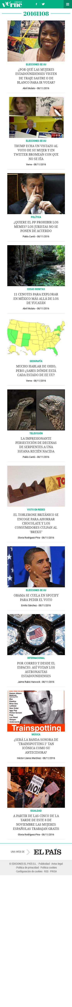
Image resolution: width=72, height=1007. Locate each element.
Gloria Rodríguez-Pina (29, 537)
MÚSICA (36, 734)
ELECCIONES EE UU (36, 64)
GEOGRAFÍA (36, 361)
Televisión (36, 433)
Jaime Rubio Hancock (29, 682)
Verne (12, 4)
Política (36, 217)
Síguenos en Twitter (43, 3)
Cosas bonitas (36, 289)
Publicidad (44, 863)
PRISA (53, 871)
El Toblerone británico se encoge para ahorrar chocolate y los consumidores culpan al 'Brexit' (36, 523)
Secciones (68, 4)
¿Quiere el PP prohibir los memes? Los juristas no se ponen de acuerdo (36, 226)
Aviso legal (57, 863)
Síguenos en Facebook (36, 3)
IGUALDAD (36, 810)
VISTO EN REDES (36, 509)
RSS (46, 871)
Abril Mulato (29, 88)
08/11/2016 (43, 88)
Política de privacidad (27, 867)
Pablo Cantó (29, 236)
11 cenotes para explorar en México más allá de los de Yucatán (36, 299)
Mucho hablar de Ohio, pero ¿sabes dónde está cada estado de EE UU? (36, 371)
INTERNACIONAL (36, 658)
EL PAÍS (47, 852)
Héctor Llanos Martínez (29, 758)
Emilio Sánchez (29, 605)
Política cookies (49, 867)
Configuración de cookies (29, 871)
